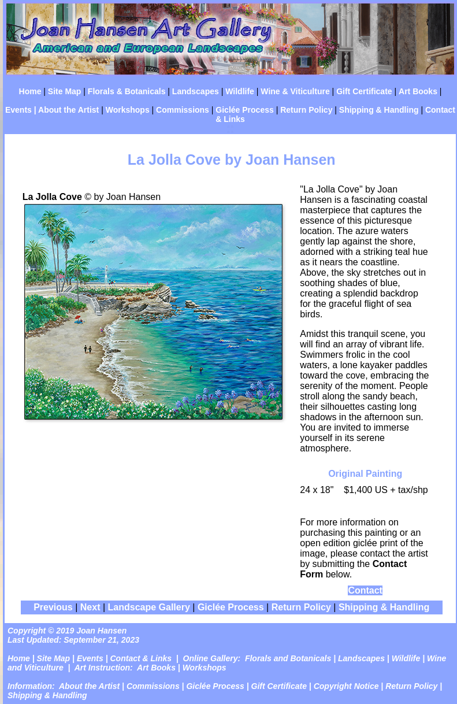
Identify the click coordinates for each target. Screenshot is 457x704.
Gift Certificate (364, 91)
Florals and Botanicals (288, 658)
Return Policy (306, 109)
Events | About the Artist (52, 109)
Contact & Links (141, 658)
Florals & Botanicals (127, 91)
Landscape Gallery (149, 607)
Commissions (182, 109)
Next (91, 607)
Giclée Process (244, 109)
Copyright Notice (346, 686)
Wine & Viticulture (295, 91)
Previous (53, 607)
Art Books (418, 91)
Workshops (128, 109)
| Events (86, 658)
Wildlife (239, 91)
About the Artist (89, 686)
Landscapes (195, 91)
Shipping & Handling (379, 109)
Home (30, 91)
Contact (365, 590)
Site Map (64, 91)
